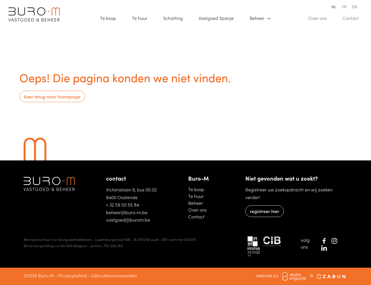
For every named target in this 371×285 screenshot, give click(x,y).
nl (333, 6)
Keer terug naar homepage (52, 96)
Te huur (142, 17)
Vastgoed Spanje (219, 17)
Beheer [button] (258, 18)
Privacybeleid (72, 275)
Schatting (175, 17)
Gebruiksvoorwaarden (114, 275)
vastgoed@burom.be (128, 219)
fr (344, 6)
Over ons (320, 17)
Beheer (198, 202)
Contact (353, 17)
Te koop (110, 17)
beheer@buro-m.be (127, 212)
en (354, 6)
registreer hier (264, 211)
